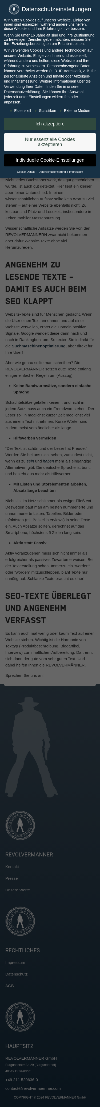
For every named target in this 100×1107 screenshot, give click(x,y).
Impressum (76, 171)
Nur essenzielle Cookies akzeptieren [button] (50, 141)
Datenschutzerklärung (22, 91)
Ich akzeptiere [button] (50, 123)
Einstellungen (40, 96)
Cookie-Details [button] (26, 171)
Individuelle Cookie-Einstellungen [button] (50, 159)
